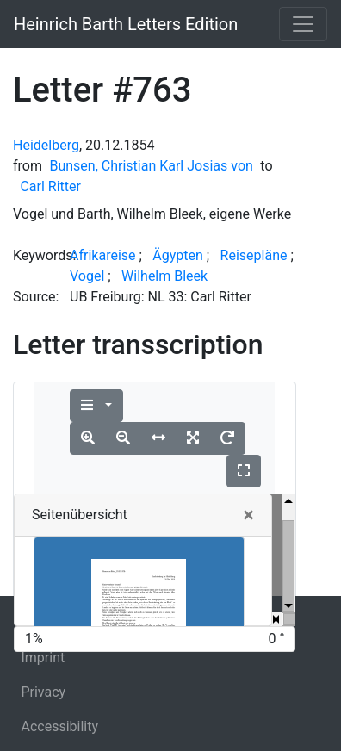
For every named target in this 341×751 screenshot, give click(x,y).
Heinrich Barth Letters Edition (126, 24)
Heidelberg (46, 145)
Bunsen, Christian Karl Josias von (150, 166)
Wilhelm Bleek (164, 276)
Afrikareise (103, 255)
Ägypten (177, 255)
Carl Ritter (50, 186)
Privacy (43, 692)
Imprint (43, 657)
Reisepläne (254, 255)
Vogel (87, 276)
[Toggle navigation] (303, 24)
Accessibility (59, 726)
